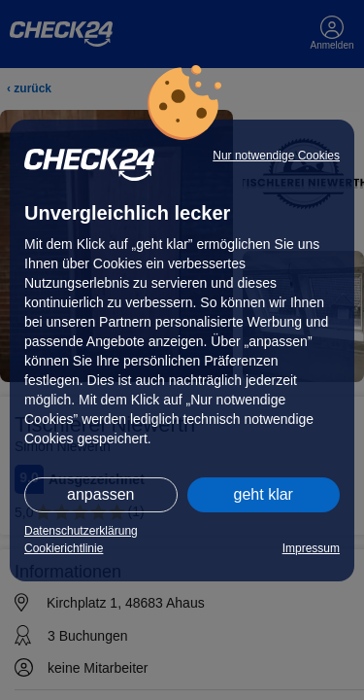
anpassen (100, 494)
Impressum (311, 548)
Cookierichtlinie (63, 548)
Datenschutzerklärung (81, 531)
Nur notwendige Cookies (276, 155)
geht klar (263, 494)
